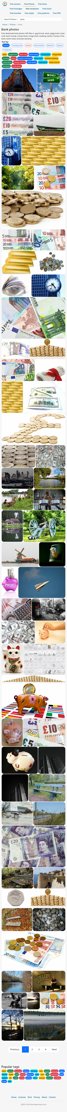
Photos (13, 24)
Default (6, 45)
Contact (52, 1097)
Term (29, 1097)
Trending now (17, 45)
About (44, 1097)
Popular (60, 45)
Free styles (29, 13)
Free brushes (15, 13)
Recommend (39, 45)
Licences (22, 1097)
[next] (54, 1049)
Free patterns (43, 13)
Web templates (32, 8)
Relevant (50, 45)
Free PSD (57, 13)
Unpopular (7, 50)
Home (4, 24)
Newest (28, 45)
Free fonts (42, 4)
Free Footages (16, 8)
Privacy (37, 1097)
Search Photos (10, 19)
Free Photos (29, 4)
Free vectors (15, 4)
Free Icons (46, 8)
